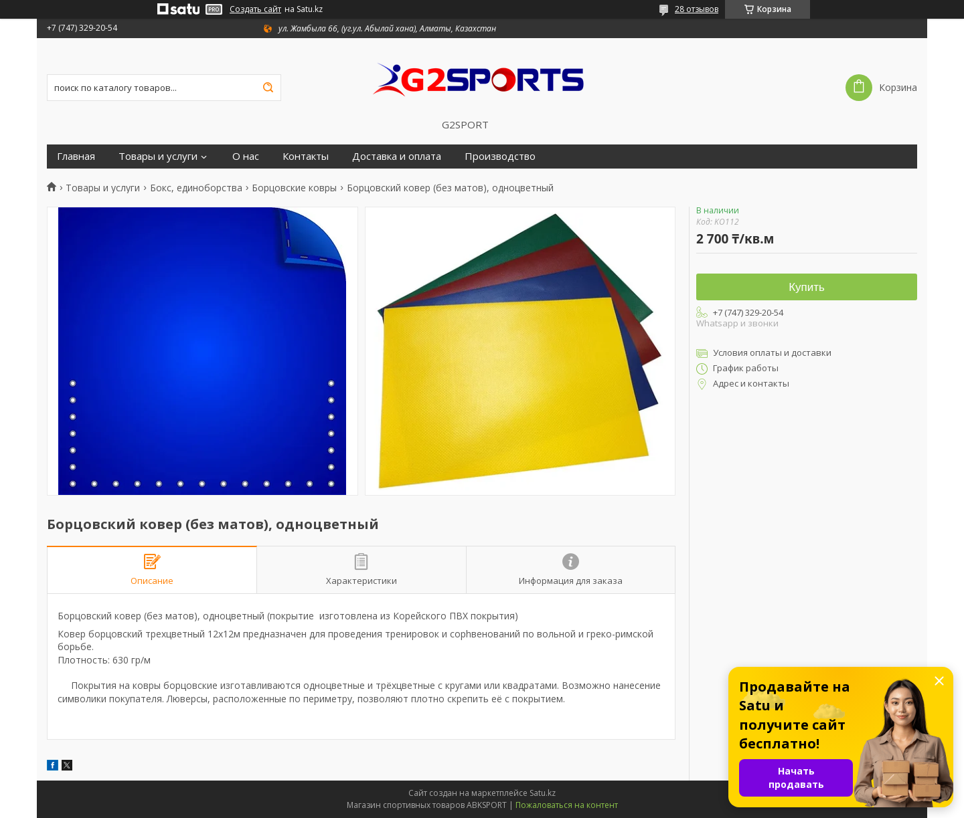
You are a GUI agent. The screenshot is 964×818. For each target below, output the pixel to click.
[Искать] (267, 87)
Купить (807, 287)
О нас (245, 156)
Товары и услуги (157, 156)
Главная (76, 156)
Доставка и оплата (396, 156)
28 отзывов (696, 9)
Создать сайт (255, 9)
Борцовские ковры (294, 188)
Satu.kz (543, 793)
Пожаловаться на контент (566, 805)
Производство (500, 156)
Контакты (306, 156)
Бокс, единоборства (196, 188)
